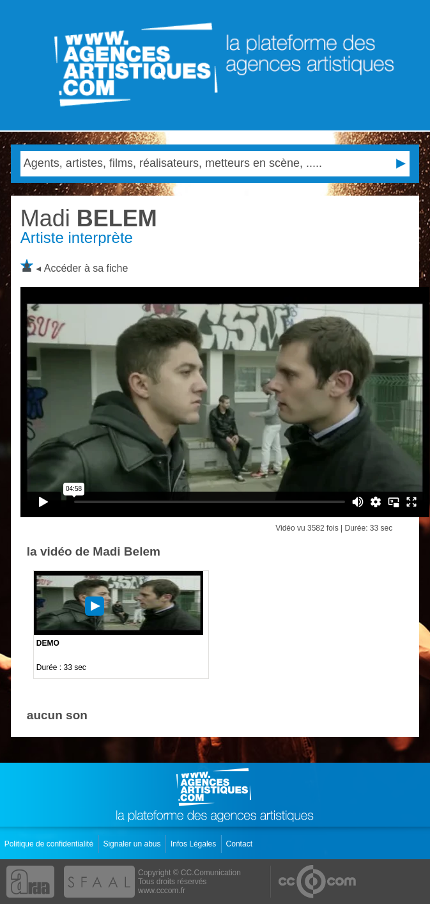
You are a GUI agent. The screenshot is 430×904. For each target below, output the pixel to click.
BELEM (88, 218)
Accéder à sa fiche (86, 268)
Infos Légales (195, 843)
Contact (240, 843)
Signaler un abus (132, 843)
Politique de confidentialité (50, 843)
